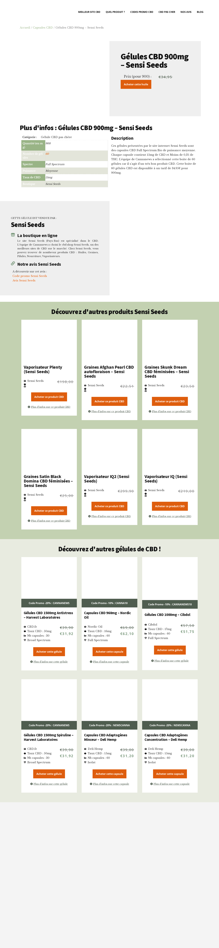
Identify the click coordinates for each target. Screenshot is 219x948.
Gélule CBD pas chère (56, 137)
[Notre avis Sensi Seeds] (13, 263)
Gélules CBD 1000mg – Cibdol (167, 614)
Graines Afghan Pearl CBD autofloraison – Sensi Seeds (109, 371)
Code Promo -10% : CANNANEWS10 (170, 604)
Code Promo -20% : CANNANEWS (49, 603)
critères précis (103, 868)
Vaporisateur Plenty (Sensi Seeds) (43, 369)
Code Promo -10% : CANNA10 (109, 603)
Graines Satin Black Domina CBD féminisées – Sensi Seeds (48, 481)
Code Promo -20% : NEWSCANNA (109, 725)
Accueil (25, 27)
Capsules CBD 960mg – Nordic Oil (107, 615)
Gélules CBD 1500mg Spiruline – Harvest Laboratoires (48, 737)
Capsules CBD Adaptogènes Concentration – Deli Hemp (166, 737)
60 (47, 153)
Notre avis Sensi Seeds (39, 264)
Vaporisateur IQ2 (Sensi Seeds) (106, 479)
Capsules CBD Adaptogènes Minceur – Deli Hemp (105, 737)
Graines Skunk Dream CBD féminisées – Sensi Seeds (167, 371)
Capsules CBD (43, 27)
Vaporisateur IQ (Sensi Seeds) (166, 479)
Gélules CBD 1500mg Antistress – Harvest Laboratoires (48, 615)
